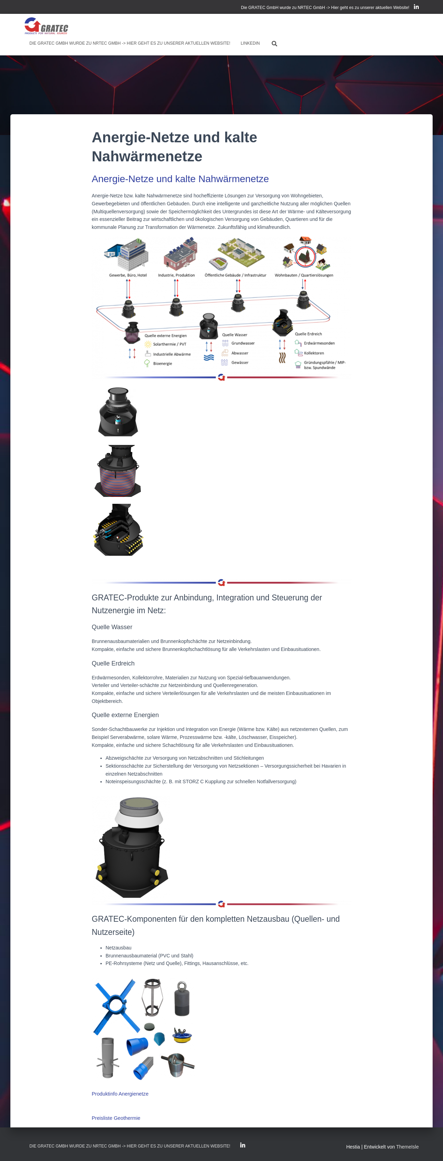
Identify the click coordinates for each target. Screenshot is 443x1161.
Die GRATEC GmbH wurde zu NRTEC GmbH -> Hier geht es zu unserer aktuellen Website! (325, 7)
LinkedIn (416, 8)
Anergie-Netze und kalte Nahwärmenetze (180, 178)
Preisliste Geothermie (115, 1116)
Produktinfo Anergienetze (119, 1093)
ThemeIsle (407, 1145)
